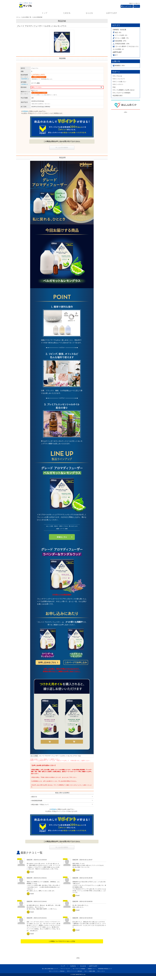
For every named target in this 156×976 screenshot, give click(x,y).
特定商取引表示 (117, 95)
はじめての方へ (127, 6)
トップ (44, 13)
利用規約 (25, 111)
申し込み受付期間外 (62, 147)
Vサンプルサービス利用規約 (121, 93)
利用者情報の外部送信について (105, 968)
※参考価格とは (24, 84)
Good (30, 872)
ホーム (18, 17)
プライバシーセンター (65, 968)
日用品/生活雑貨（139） (121, 43)
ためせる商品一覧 (26, 17)
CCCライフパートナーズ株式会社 (74, 971)
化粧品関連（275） (120, 41)
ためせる (66, 13)
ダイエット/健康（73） (121, 38)
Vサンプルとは (117, 76)
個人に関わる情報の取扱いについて (50, 968)
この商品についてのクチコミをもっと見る (62, 941)
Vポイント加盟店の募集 (89, 971)
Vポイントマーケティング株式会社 (57, 971)
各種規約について (92, 968)
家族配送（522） (119, 65)
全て (115, 55)
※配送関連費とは (25, 78)
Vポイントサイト (134, 3)
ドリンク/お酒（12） (120, 35)
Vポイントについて (119, 79)
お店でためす (111, 13)
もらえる (89, 13)
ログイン (136, 6)
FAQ (114, 87)
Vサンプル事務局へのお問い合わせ (124, 90)
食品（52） (117, 32)
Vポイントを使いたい (119, 81)
